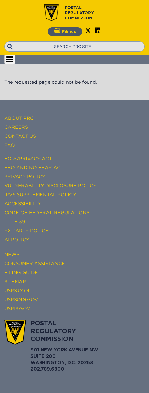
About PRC (19, 118)
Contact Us (20, 136)
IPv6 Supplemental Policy (40, 194)
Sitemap (15, 281)
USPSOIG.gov (21, 299)
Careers (16, 127)
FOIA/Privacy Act (28, 158)
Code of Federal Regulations (46, 212)
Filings (65, 30)
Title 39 (14, 221)
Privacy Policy (24, 176)
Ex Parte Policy (26, 230)
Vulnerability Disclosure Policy (50, 185)
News (11, 254)
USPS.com (16, 290)
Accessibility (22, 203)
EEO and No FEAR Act (33, 167)
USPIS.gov (17, 308)
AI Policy (16, 239)
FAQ (9, 145)
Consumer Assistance (34, 263)
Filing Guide (21, 272)
